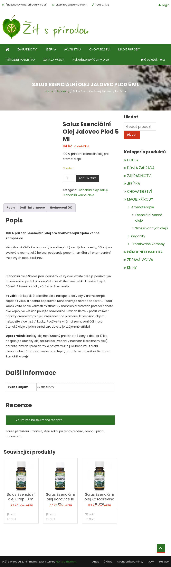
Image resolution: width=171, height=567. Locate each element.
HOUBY (133, 160)
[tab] (10, 207)
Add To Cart (87, 178)
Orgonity (138, 236)
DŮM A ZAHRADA (140, 167)
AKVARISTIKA (72, 49)
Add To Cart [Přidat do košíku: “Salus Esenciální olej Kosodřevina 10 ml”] (90, 517)
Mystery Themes (66, 561)
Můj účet (164, 561)
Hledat (131, 135)
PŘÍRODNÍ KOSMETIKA (20, 60)
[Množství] (69, 178)
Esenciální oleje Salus (93, 190)
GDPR (151, 561)
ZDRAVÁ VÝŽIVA (53, 60)
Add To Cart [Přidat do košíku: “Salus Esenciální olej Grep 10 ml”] (11, 517)
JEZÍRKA (51, 49)
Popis (11, 207)
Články (108, 561)
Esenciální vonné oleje (78, 195)
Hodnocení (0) (61, 207)
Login (165, 5)
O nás (95, 561)
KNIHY (132, 267)
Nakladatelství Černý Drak (91, 60)
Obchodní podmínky (130, 561)
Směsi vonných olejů (151, 228)
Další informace (32, 207)
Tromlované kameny (148, 244)
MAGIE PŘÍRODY (129, 49)
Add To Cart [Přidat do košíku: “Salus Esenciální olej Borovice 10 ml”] (50, 517)
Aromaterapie (142, 207)
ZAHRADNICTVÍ (27, 49)
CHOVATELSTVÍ (99, 49)
